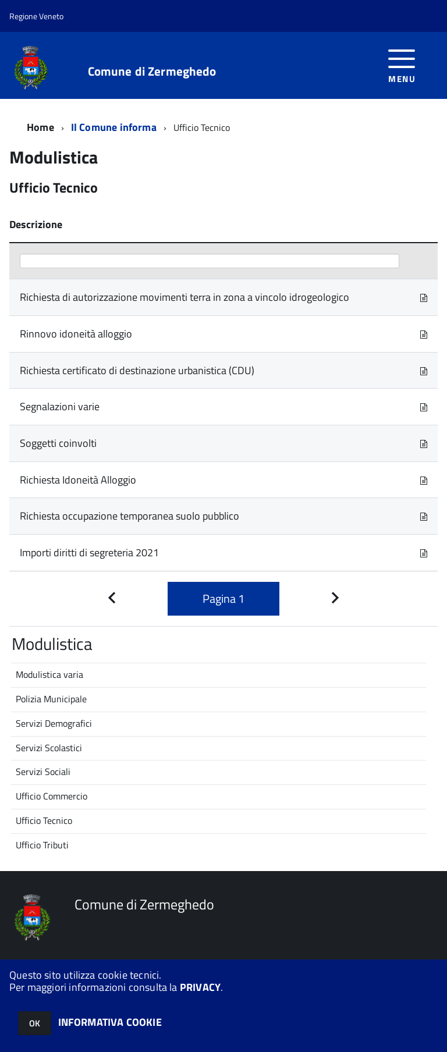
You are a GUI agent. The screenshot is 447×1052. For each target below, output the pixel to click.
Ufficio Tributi (42, 845)
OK (34, 1023)
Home (40, 127)
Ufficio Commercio (51, 796)
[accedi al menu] (402, 64)
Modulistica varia (49, 674)
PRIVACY (200, 987)
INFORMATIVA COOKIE (110, 1022)
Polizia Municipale (51, 699)
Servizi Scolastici (49, 748)
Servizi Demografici (54, 723)
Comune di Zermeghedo (152, 71)
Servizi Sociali (43, 772)
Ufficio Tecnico (44, 820)
